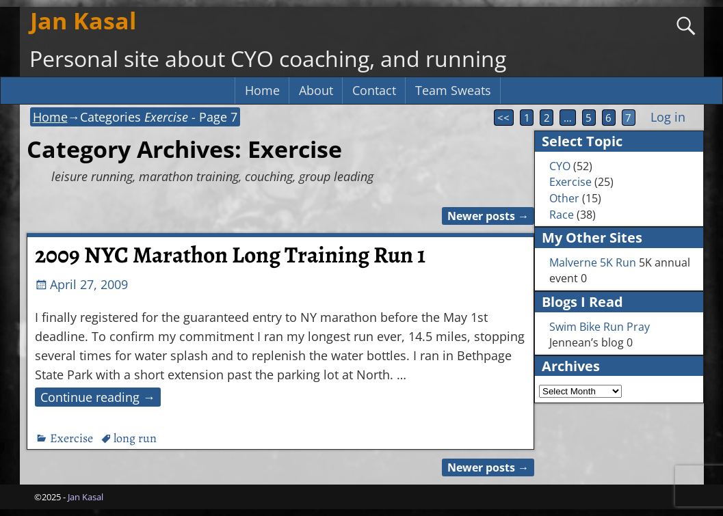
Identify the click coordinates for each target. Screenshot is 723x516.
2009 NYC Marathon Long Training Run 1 (230, 255)
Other (564, 198)
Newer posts (488, 215)
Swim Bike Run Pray (599, 326)
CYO (559, 166)
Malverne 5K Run (592, 262)
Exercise (71, 438)
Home (262, 90)
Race (561, 214)
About (316, 90)
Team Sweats (453, 90)
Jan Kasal (83, 20)
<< (503, 117)
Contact (374, 90)
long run (135, 438)
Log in (667, 117)
